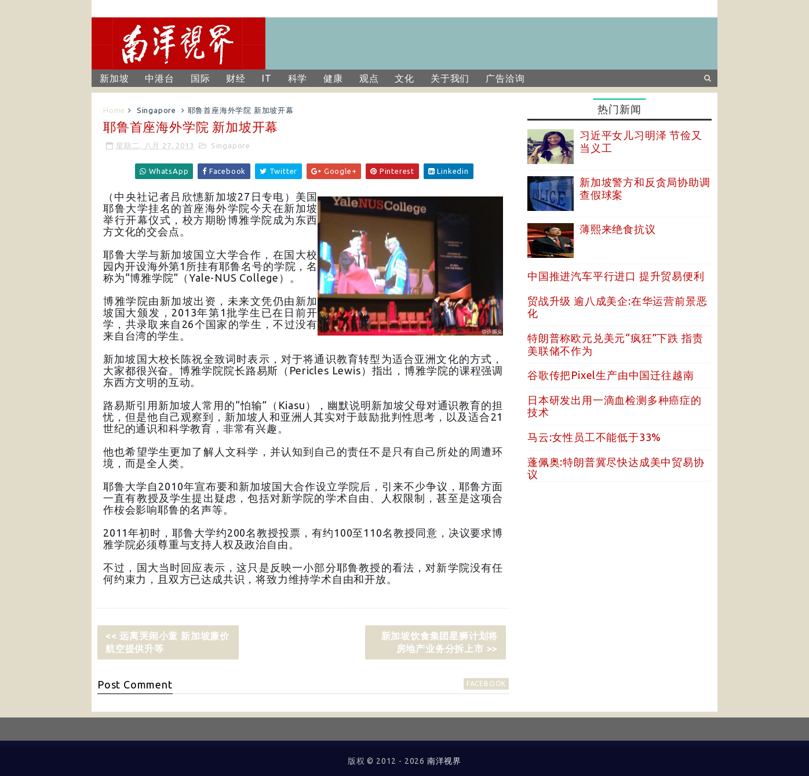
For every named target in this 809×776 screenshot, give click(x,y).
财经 (236, 78)
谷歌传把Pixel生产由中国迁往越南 (610, 375)
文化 (404, 78)
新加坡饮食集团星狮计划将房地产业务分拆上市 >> (439, 642)
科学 (298, 78)
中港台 (159, 78)
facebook (486, 683)
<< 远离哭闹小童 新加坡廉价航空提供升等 (167, 642)
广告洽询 (505, 78)
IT (267, 78)
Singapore (156, 110)
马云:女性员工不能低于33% (594, 437)
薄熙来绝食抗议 (618, 229)
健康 (333, 78)
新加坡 (114, 78)
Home (114, 110)
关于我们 (450, 78)
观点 (369, 78)
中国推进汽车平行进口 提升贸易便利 (616, 276)
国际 (200, 78)
